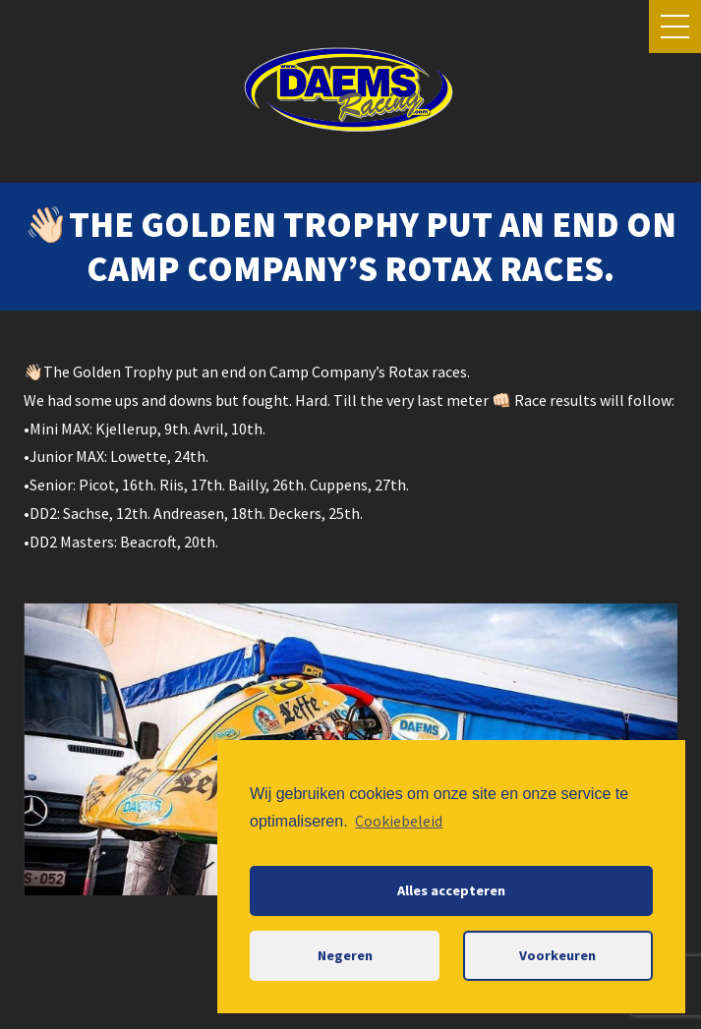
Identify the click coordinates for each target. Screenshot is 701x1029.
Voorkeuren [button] (557, 955)
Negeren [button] (345, 955)
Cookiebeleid (398, 820)
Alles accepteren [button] (451, 890)
